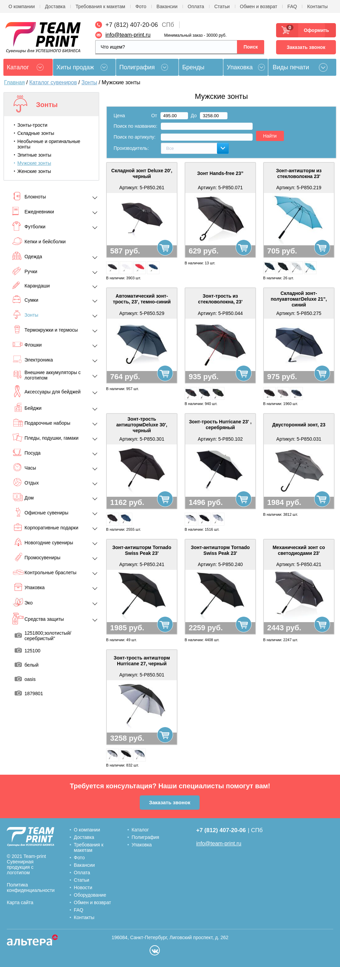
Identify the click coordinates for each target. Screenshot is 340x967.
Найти (270, 136)
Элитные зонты (34, 155)
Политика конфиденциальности (31, 887)
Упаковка (240, 67)
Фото (140, 6)
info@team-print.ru (128, 35)
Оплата (196, 6)
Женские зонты (34, 171)
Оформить (314, 30)
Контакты (317, 6)
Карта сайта (20, 902)
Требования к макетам (100, 6)
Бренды (193, 67)
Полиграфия (137, 67)
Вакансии (166, 6)
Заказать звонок (306, 47)
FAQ (292, 6)
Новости (83, 887)
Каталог (140, 829)
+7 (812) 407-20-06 (131, 24)
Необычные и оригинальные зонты (48, 144)
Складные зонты (35, 133)
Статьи (222, 6)
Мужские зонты (34, 163)
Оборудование (90, 895)
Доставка (55, 6)
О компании (21, 6)
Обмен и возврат (258, 6)
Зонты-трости (32, 125)
